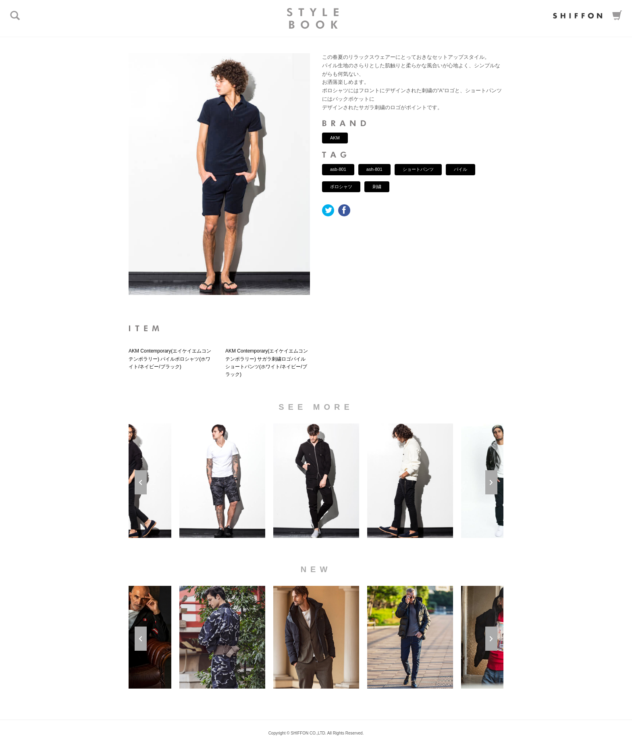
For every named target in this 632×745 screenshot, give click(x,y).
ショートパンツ (418, 169)
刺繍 (376, 186)
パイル (460, 169)
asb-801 (338, 169)
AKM (335, 137)
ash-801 (374, 169)
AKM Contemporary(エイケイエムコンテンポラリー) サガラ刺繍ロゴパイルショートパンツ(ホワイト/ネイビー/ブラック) (266, 362)
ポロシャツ (341, 186)
